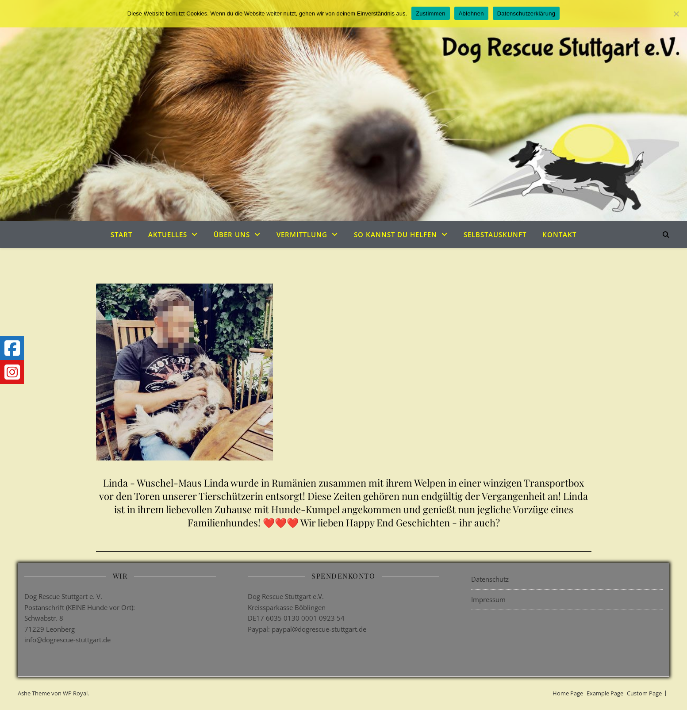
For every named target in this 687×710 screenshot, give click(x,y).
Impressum (488, 599)
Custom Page (644, 693)
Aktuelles (167, 234)
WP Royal (75, 693)
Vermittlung (301, 234)
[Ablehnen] (676, 13)
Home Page (568, 693)
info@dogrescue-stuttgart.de (67, 639)
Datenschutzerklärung (526, 13)
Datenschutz (490, 579)
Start (121, 234)
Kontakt (559, 234)
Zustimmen (430, 13)
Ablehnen (471, 13)
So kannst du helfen (395, 234)
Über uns (232, 234)
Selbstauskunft (495, 234)
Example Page (605, 693)
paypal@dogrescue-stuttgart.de (319, 629)
